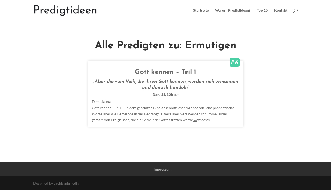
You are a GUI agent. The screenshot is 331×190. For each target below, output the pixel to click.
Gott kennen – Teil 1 (165, 72)
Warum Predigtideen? (232, 10)
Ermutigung (101, 101)
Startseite (201, 10)
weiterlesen (202, 120)
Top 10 (262, 10)
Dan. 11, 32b (166, 94)
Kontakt (280, 10)
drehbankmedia (66, 183)
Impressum (163, 169)
